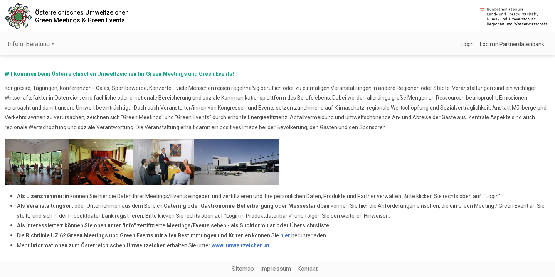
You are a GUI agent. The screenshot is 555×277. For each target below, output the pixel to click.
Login (467, 44)
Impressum (275, 268)
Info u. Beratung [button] (29, 44)
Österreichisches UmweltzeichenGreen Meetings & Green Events (82, 16)
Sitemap (243, 268)
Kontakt (307, 268)
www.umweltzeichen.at (240, 245)
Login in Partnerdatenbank (512, 44)
